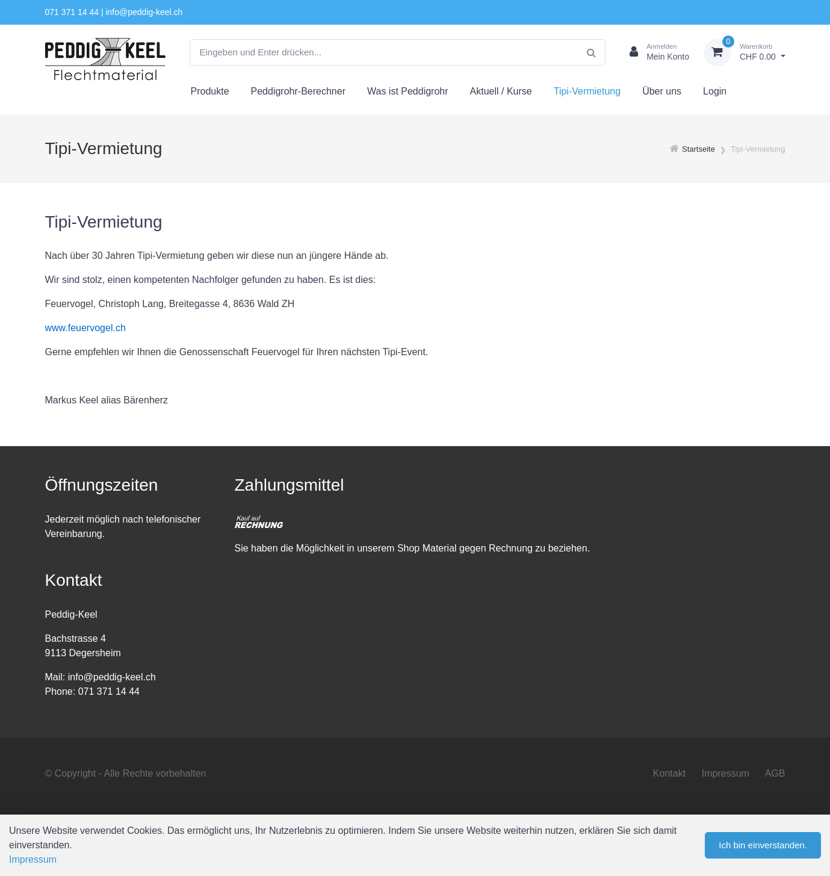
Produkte (210, 91)
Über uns (661, 91)
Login (714, 91)
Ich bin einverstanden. (763, 845)
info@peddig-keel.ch (143, 12)
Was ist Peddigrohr (407, 91)
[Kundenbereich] (654, 52)
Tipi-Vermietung (587, 91)
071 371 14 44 (72, 12)
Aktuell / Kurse (501, 91)
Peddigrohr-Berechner (298, 91)
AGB (775, 773)
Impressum (725, 773)
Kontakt (669, 773)
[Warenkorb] (744, 52)
